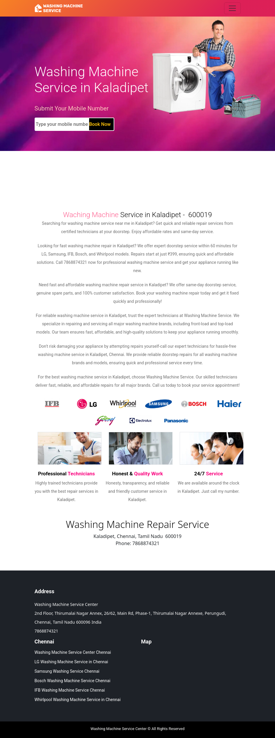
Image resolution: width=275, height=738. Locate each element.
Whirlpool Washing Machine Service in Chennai (78, 699)
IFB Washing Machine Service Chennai (70, 690)
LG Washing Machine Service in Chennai (71, 661)
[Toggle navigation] (232, 8)
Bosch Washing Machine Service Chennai (72, 680)
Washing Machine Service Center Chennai (73, 652)
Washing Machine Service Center (119, 728)
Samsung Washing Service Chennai (67, 671)
